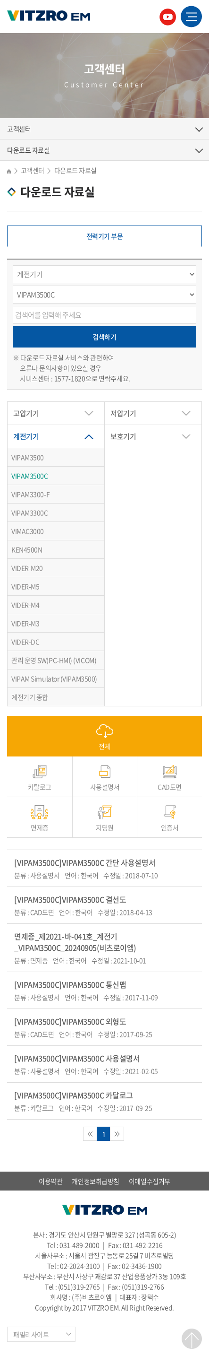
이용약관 (50, 1181)
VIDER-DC (25, 641)
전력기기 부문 (104, 236)
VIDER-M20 (27, 568)
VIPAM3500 (27, 457)
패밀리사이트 (31, 1334)
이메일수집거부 (149, 1181)
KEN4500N (26, 549)
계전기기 (26, 436)
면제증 (40, 827)
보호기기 (123, 436)
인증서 (170, 827)
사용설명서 (105, 786)
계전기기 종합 (29, 697)
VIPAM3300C (29, 512)
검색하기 (104, 336)
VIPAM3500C (29, 475)
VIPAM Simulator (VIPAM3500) (54, 678)
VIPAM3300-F (30, 494)
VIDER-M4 (25, 604)
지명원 (105, 827)
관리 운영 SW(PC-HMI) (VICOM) (53, 660)
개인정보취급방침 (95, 1181)
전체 (104, 745)
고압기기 (26, 413)
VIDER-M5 (25, 586)
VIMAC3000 (27, 531)
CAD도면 (170, 786)
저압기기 (123, 413)
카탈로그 (39, 786)
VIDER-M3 (25, 623)
